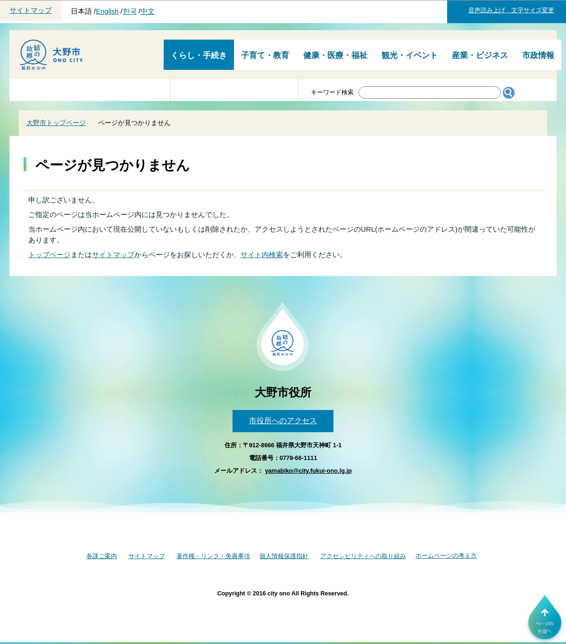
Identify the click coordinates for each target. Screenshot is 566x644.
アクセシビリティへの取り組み (363, 556)
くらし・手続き (199, 55)
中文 (148, 11)
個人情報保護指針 (283, 556)
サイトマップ (30, 10)
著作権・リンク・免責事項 (213, 556)
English (107, 11)
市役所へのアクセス (283, 421)
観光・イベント (410, 55)
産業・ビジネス (480, 55)
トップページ (49, 255)
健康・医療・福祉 (335, 55)
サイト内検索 (262, 255)
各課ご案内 (101, 556)
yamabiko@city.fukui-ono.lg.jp (308, 470)
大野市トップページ (56, 122)
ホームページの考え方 (446, 555)
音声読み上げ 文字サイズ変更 (511, 10)
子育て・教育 (265, 55)
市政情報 (538, 55)
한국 (130, 11)
